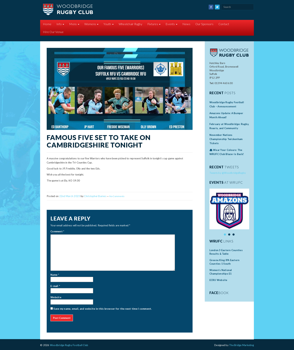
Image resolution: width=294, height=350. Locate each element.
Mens (74, 24)
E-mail (54, 286)
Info (60, 24)
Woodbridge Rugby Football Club (69, 345)
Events (171, 24)
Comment (57, 231)
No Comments (117, 196)
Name (53, 274)
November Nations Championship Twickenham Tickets (226, 139)
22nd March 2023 (69, 196)
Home (47, 24)
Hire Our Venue (53, 32)
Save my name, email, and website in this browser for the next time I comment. (102, 308)
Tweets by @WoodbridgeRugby (227, 172)
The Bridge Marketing (241, 345)
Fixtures (153, 24)
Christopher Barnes (95, 196)
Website (55, 297)
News (186, 24)
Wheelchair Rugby (130, 24)
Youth (109, 24)
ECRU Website (218, 280)
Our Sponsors (204, 24)
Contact (223, 24)
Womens (91, 24)
